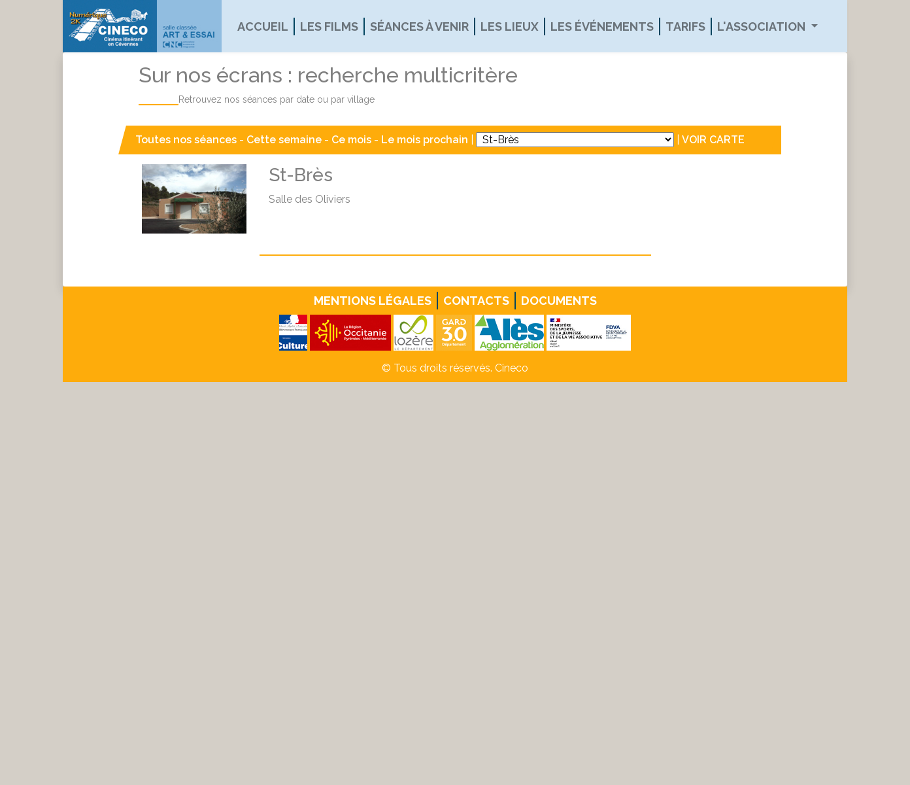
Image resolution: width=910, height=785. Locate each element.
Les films (329, 26)
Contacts (476, 300)
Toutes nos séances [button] (187, 139)
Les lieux (509, 26)
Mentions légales (372, 300)
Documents (559, 300)
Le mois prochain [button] (424, 139)
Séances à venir (419, 26)
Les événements (602, 26)
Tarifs (685, 26)
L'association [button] (762, 26)
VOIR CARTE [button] (713, 139)
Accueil (262, 26)
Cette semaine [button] (284, 139)
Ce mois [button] (351, 139)
